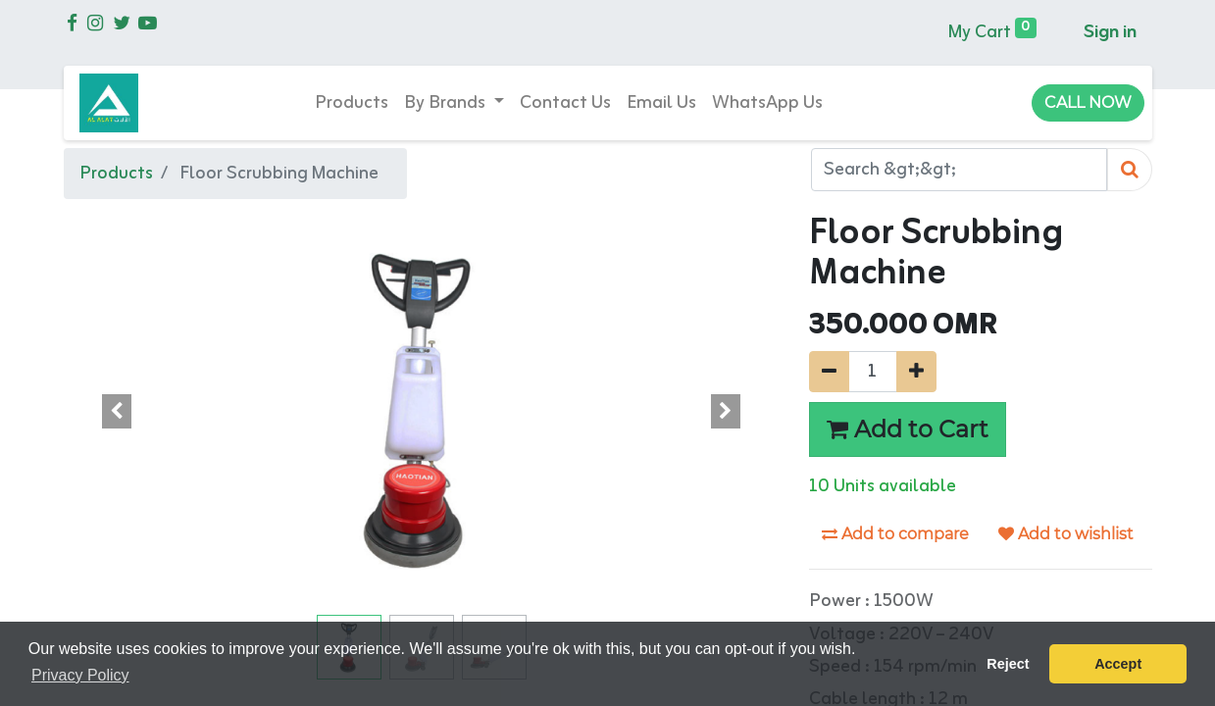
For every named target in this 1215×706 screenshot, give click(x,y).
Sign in (1110, 32)
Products (116, 173)
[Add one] (916, 372)
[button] (118, 411)
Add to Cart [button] (907, 429)
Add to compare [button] (895, 534)
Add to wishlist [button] (1066, 534)
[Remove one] (829, 372)
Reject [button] (1008, 664)
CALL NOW (1088, 102)
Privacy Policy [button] (80, 675)
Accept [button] (1117, 664)
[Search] (1129, 170)
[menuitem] (351, 103)
